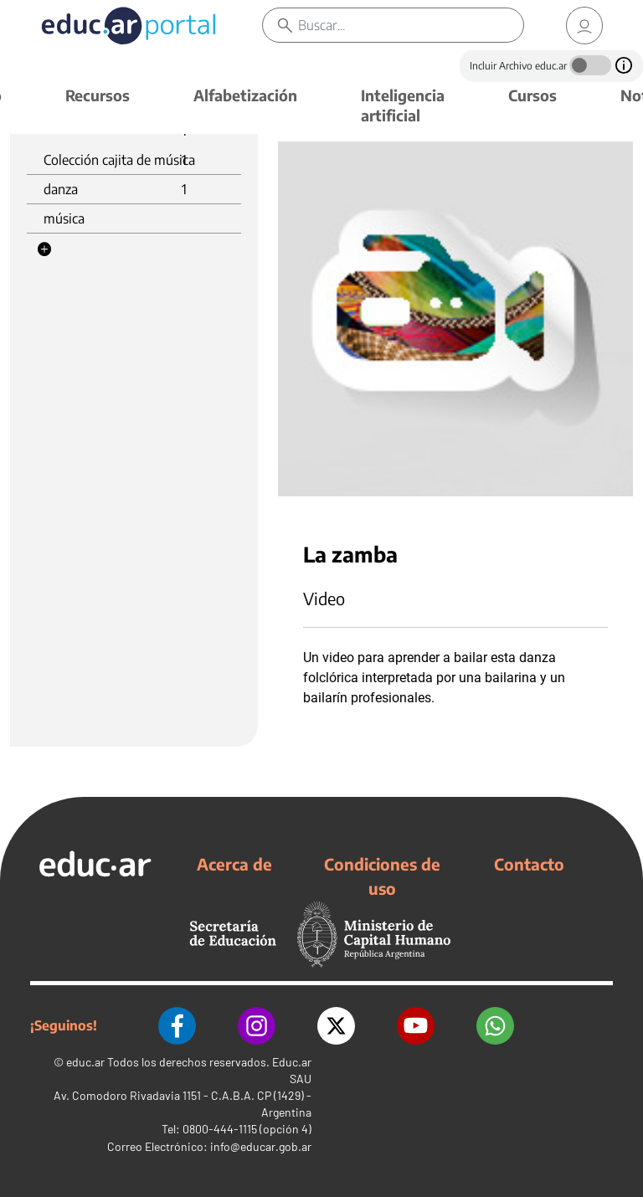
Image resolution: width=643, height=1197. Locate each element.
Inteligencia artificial (403, 105)
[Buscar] (410, 25)
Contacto (529, 864)
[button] (44, 249)
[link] (584, 25)
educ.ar (85, 1062)
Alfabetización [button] (245, 95)
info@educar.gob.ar (260, 1146)
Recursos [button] (97, 95)
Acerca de (234, 864)
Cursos (532, 95)
